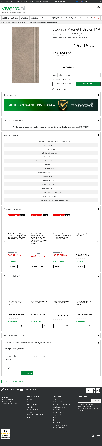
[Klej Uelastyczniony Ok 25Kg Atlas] (83, 234)
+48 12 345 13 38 (9, 1)
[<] (5, 241)
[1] (22, 356)
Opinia (8, 359)
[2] (24, 356)
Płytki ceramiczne (5, 17)
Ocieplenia (64, 18)
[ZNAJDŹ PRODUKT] (79, 8)
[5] (30, 356)
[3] (26, 356)
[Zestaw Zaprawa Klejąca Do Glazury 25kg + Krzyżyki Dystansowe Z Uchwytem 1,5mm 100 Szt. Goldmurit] (17, 236)
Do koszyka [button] (13, 326)
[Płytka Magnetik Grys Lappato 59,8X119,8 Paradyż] (15, 302)
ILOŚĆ (54, 75)
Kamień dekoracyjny (14, 17)
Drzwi (76, 18)
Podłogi (71, 18)
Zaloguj (87, 1)
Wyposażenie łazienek (55, 17)
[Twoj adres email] (84, 400)
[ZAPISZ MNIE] (95, 400)
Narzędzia (89, 18)
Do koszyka (88, 84)
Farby (42, 18)
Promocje (97, 18)
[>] (96, 241)
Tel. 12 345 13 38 (7, 399)
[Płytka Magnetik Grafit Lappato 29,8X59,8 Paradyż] (83, 302)
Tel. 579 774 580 (6, 401)
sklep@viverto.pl (30, 389)
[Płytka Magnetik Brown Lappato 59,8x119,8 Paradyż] (61, 302)
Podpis (8, 368)
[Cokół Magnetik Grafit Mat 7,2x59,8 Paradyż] (39, 302)
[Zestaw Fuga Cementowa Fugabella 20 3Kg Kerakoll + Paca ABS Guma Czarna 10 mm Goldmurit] (62, 236)
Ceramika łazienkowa (34, 17)
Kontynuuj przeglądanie (13, 382)
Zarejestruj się (95, 1)
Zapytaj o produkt (61, 89)
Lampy (47, 18)
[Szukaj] (94, 8)
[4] (28, 356)
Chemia (82, 18)
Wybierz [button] (12, 266)
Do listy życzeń (64, 84)
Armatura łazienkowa (24, 17)
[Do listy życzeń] (19, 266)
